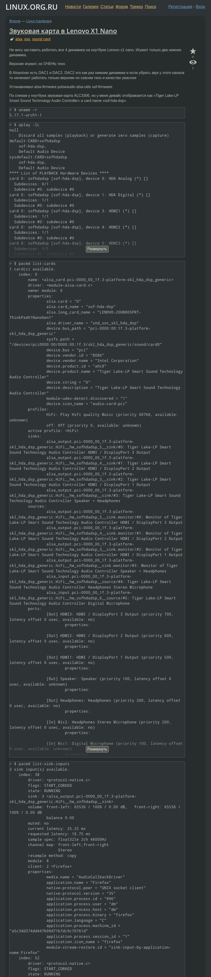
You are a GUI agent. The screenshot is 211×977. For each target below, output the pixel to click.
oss (27, 39)
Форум (122, 6)
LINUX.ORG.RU (32, 7)
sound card (41, 39)
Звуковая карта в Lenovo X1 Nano (63, 30)
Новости (73, 6)
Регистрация (180, 6)
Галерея (90, 6)
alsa (18, 39)
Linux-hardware (39, 21)
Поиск (150, 6)
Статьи (106, 6)
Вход (200, 6)
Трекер (136, 6)
